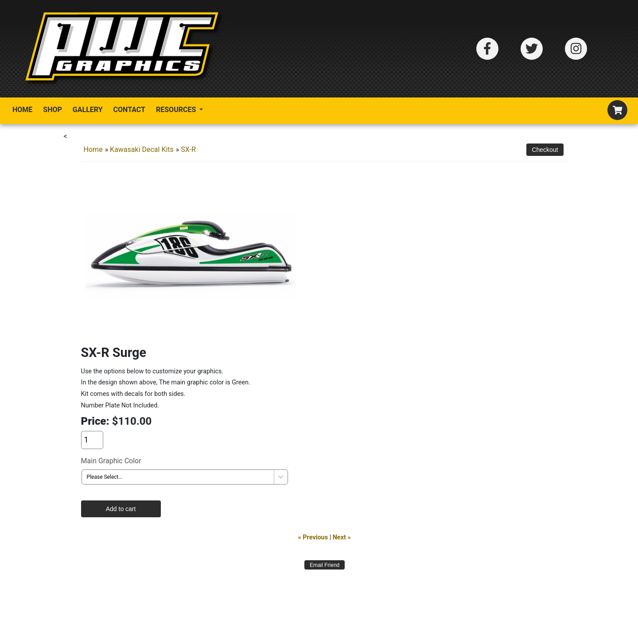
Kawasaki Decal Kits (142, 149)
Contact (129, 109)
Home (22, 109)
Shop (52, 109)
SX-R (188, 149)
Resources (177, 109)
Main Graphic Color (111, 461)
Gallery (88, 109)
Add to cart (121, 508)
